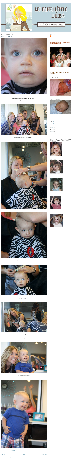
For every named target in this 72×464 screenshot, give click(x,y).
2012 (52, 129)
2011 (52, 131)
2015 (52, 119)
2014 (52, 125)
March (54, 121)
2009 (52, 134)
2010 (52, 133)
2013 (52, 127)
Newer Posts (3, 454)
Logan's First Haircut (6, 36)
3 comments (18, 450)
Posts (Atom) (8, 457)
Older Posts (44, 454)
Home (24, 454)
